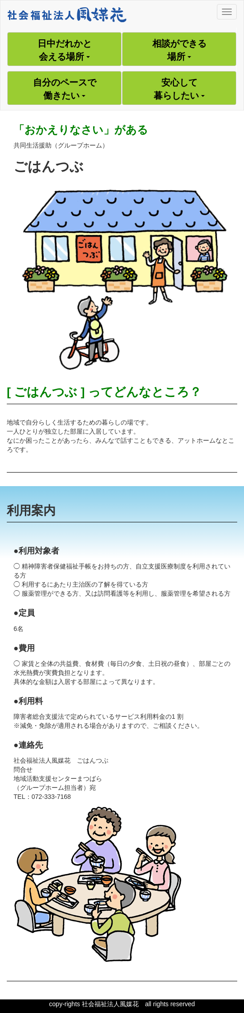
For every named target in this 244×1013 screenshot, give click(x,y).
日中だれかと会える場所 (65, 50)
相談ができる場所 (179, 50)
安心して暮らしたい (179, 88)
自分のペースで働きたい (64, 88)
